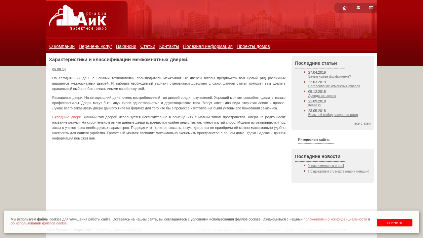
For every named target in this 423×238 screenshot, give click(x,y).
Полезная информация (208, 46)
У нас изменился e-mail (326, 166)
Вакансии (126, 46)
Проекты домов (253, 46)
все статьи (363, 123)
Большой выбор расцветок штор (333, 115)
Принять (394, 222)
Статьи (147, 46)
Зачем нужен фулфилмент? (329, 76)
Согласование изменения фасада (334, 86)
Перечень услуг (95, 46)
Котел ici (314, 105)
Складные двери (66, 117)
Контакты (169, 46)
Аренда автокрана (322, 96)
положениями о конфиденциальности (335, 219)
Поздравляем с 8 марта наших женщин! (338, 171)
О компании (62, 46)
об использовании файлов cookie (39, 223)
